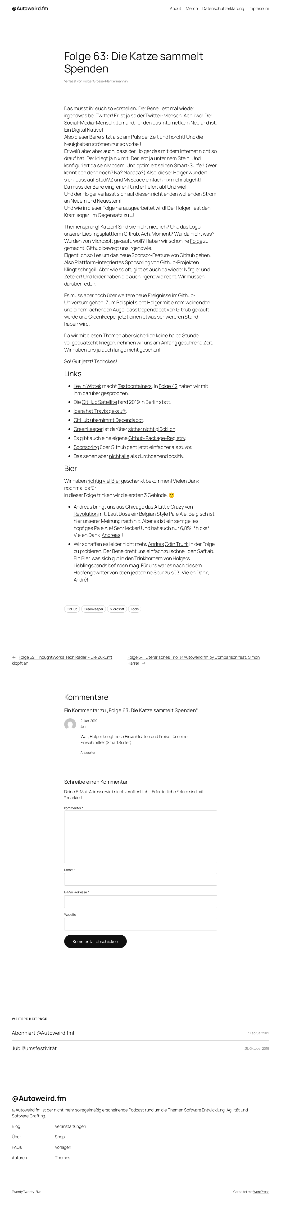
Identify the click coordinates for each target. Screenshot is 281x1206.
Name (69, 870)
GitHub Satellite (99, 401)
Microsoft (117, 609)
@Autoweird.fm (30, 8)
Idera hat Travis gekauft (100, 410)
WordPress (261, 1191)
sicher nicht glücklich (151, 428)
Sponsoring (86, 446)
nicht (115, 456)
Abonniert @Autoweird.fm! (43, 1033)
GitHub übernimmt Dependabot (108, 419)
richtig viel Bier (104, 480)
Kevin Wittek (87, 385)
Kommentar (73, 808)
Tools (135, 609)
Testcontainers (135, 385)
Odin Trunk (176, 543)
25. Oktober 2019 (257, 1048)
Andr (79, 579)
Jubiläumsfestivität (34, 1048)
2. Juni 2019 (89, 720)
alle (125, 456)
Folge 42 (168, 385)
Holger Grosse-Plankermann (104, 81)
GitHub (72, 609)
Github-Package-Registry (156, 437)
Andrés (156, 543)
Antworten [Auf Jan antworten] (88, 752)
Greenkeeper (88, 428)
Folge (196, 240)
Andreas (83, 506)
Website (70, 914)
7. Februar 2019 (258, 1033)
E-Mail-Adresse (76, 892)
